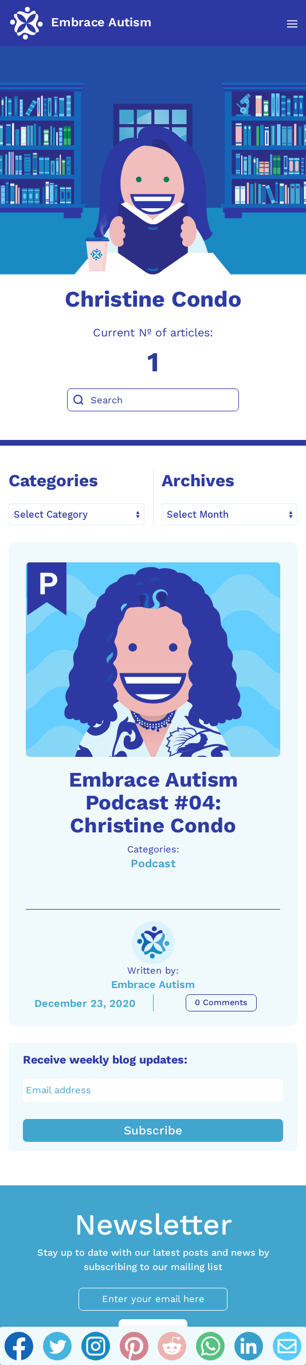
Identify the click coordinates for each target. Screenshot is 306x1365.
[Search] (153, 399)
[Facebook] (19, 1346)
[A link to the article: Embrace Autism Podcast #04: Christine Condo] (153, 659)
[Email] (287, 1346)
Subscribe (153, 1130)
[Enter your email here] (153, 1299)
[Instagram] (96, 1346)
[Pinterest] (134, 1346)
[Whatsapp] (210, 1346)
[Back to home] (80, 22)
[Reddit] (172, 1346)
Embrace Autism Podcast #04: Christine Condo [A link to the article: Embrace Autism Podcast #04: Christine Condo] (153, 802)
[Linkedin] (249, 1346)
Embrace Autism (153, 984)
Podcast (153, 863)
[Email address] (153, 1090)
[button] (286, 24)
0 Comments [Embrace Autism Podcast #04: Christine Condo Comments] (221, 1002)
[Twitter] (57, 1346)
